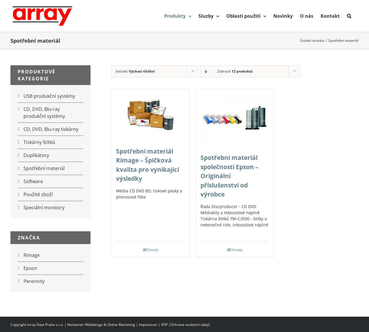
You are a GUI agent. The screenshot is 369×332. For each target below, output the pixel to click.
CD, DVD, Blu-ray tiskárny (50, 129)
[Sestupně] (205, 71)
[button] (349, 16)
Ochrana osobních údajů (190, 324)
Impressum (148, 324)
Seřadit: (135, 71)
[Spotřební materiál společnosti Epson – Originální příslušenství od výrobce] (235, 118)
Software (33, 181)
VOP (164, 324)
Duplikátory (36, 155)
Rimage (31, 255)
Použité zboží (38, 194)
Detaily (152, 249)
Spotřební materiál (44, 168)
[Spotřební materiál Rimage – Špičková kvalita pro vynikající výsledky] (151, 115)
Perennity (34, 281)
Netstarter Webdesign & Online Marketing (101, 324)
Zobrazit (235, 71)
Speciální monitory (43, 207)
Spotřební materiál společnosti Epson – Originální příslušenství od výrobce (229, 176)
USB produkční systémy (49, 96)
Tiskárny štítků (39, 142)
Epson (30, 268)
